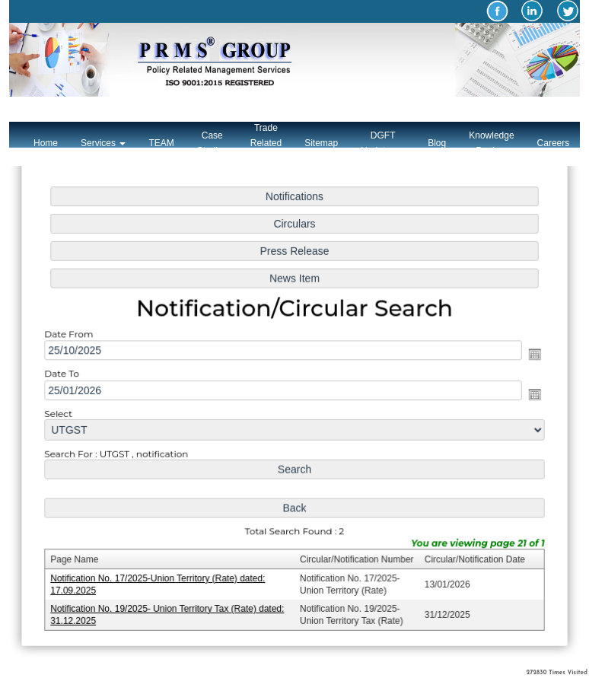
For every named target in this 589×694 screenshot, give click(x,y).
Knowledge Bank (491, 143)
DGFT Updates (383, 143)
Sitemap (321, 143)
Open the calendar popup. (531, 355)
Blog (437, 143)
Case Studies (212, 143)
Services (103, 143)
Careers (553, 143)
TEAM (161, 143)
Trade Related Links (266, 143)
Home (45, 143)
